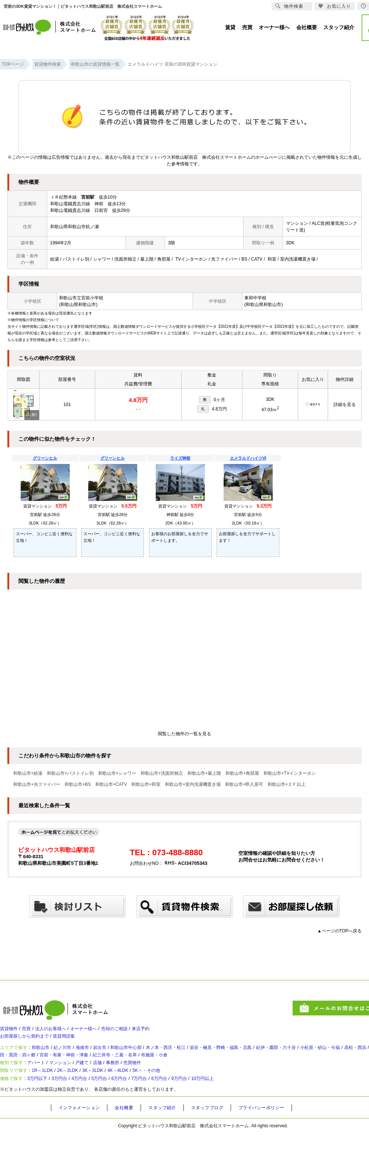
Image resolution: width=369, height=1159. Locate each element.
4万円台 (95, 1102)
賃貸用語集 (76, 1042)
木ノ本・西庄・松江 (198, 1056)
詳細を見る (345, 404)
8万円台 (193, 1102)
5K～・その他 (181, 1090)
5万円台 (120, 1102)
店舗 (116, 1078)
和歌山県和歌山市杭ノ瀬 (74, 226)
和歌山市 (47, 1056)
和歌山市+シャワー (117, 773)
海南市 (98, 1056)
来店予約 (169, 1031)
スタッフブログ (220, 1133)
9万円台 (218, 1102)
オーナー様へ (100, 1031)
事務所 (135, 1078)
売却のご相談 (137, 1031)
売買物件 (159, 1078)
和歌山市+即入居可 (244, 784)
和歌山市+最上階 (204, 773)
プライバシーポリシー (279, 1133)
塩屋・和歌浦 (51, 1066)
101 (67, 404)
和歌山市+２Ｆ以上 (287, 784)
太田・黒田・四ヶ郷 (96, 1066)
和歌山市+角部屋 (242, 773)
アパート (42, 1078)
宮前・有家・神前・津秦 (153, 1066)
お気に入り (334, 6)
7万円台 (169, 1102)
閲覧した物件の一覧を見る (184, 733)
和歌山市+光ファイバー (36, 784)
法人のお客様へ (61, 1031)
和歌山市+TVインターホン (289, 773)
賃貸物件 (10, 1031)
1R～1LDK (50, 1090)
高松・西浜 (17, 1066)
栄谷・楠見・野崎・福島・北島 (263, 1056)
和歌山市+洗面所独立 (162, 773)
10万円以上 (247, 1102)
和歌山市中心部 (151, 1056)
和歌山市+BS (78, 784)
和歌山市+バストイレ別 (70, 773)
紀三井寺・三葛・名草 (213, 1066)
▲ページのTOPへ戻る (339, 930)
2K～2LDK (82, 1090)
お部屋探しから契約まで (28, 1042)
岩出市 (119, 1056)
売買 (32, 1031)
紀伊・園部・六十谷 (329, 1056)
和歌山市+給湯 (27, 773)
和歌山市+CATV (111, 784)
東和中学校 (255, 297)
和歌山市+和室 (146, 784)
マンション (71, 1078)
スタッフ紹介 (171, 1133)
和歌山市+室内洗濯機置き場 (193, 784)
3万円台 (71, 1102)
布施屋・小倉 (260, 1066)
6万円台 (144, 1102)
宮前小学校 (92, 297)
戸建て (98, 1078)
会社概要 (130, 1133)
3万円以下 (44, 1102)
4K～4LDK (146, 1090)
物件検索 (289, 6)
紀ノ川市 (73, 1056)
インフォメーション (82, 1133)
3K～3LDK (114, 1090)
